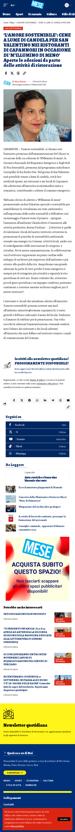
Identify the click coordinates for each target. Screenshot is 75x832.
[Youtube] (37, 439)
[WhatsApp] (37, 453)
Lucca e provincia (13, 28)
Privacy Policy (17, 826)
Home (5, 22)
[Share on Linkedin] (44, 400)
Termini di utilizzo (37, 379)
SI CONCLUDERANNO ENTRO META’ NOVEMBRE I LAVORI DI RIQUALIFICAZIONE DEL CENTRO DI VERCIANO (25, 659)
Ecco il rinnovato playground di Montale (40, 487)
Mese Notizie (20, 81)
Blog (12, 22)
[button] (64, 819)
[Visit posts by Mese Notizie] (7, 83)
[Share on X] (12, 73)
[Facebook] (37, 425)
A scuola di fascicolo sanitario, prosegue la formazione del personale (42, 518)
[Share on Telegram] (52, 400)
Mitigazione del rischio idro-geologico (40, 506)
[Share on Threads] (18, 73)
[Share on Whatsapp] (37, 400)
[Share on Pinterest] (29, 400)
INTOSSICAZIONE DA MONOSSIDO (24, 614)
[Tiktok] (37, 446)
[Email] (68, 400)
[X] (37, 432)
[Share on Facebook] (5, 73)
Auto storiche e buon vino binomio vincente (41, 479)
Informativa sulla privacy (47, 383)
